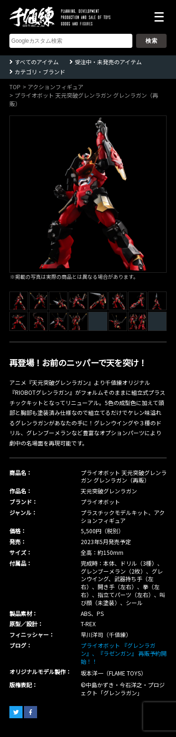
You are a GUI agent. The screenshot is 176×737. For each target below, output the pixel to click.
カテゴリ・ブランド (40, 72)
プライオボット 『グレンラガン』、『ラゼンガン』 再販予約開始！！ (124, 653)
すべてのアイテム (37, 62)
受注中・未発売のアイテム (108, 62)
